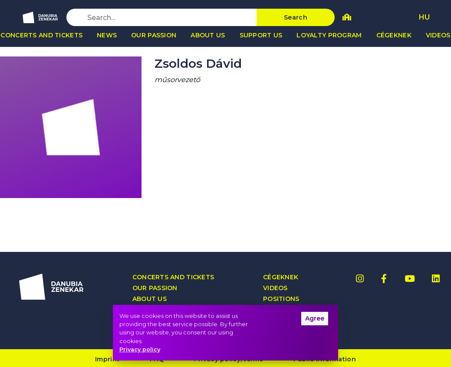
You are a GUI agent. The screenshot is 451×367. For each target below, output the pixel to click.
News (107, 35)
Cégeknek (393, 35)
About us (208, 35)
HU (424, 17)
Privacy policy (139, 349)
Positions (281, 299)
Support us (261, 35)
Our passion (153, 35)
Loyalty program (329, 35)
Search (295, 17)
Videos (275, 288)
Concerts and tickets (173, 277)
